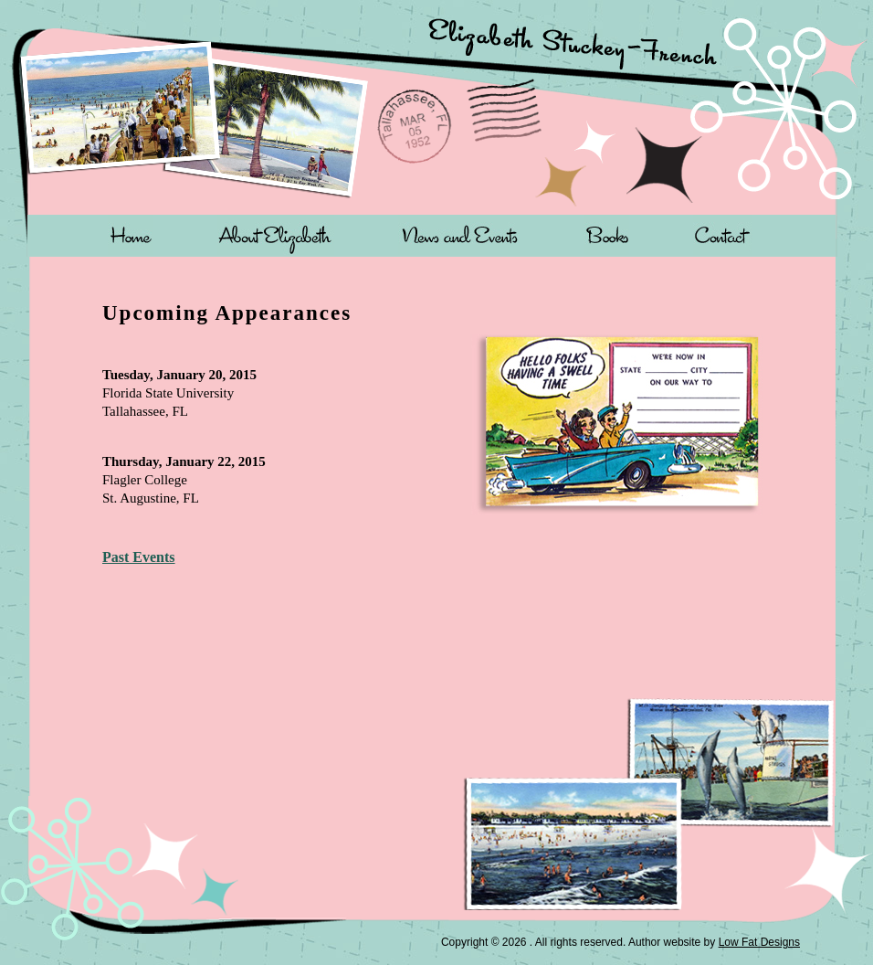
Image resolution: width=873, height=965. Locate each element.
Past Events (138, 557)
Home (130, 235)
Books (606, 235)
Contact (722, 235)
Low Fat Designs (759, 942)
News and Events (459, 235)
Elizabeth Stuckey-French (626, 54)
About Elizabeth (275, 235)
